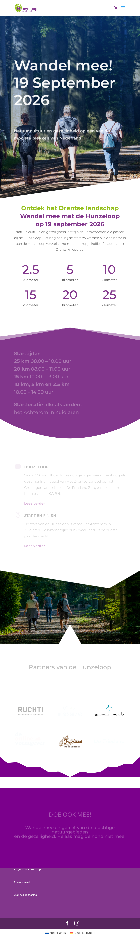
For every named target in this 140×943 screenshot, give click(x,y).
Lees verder (34, 546)
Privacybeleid (22, 882)
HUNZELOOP (36, 467)
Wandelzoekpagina (25, 895)
